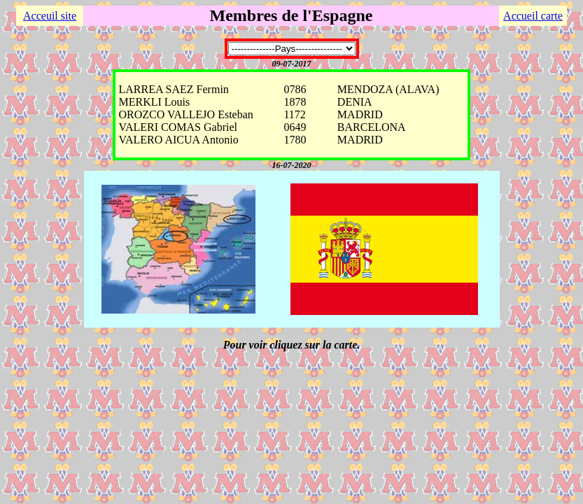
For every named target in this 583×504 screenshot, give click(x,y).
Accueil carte (533, 16)
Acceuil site (49, 16)
